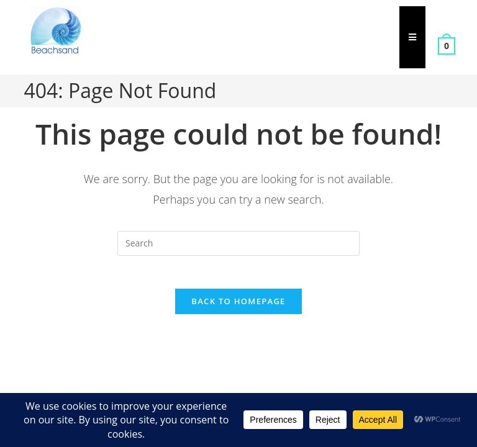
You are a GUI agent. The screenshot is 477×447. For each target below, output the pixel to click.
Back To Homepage (238, 306)
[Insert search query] (238, 243)
